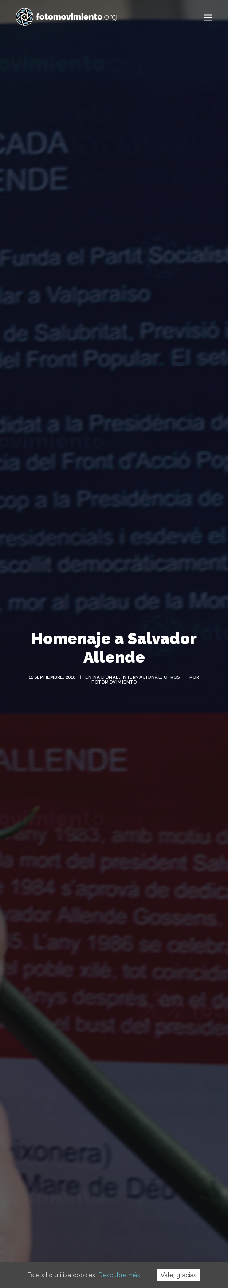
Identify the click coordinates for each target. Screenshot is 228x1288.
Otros (172, 663)
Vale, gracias (179, 1275)
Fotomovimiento (114, 668)
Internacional (141, 663)
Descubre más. (120, 1275)
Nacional (106, 663)
